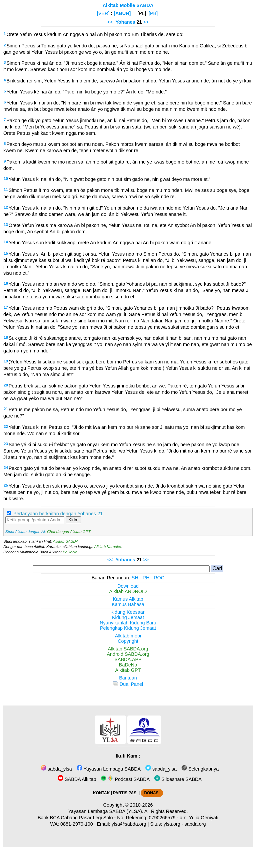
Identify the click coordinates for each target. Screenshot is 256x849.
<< (110, 22)
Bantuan (128, 677)
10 (6, 179)
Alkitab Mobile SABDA (128, 5)
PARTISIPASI (125, 793)
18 (6, 337)
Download (128, 586)
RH (146, 577)
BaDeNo (70, 552)
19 (6, 361)
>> (146, 22)
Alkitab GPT (128, 670)
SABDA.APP (128, 659)
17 (6, 307)
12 (6, 207)
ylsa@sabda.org (128, 824)
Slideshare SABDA (178, 779)
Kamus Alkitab (128, 599)
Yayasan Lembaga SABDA (109, 769)
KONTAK (101, 793)
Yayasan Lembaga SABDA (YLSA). (105, 811)
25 (6, 485)
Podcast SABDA (125, 779)
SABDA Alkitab (77, 779)
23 (6, 444)
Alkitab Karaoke (107, 547)
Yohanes (125, 22)
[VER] (103, 13)
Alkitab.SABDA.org (128, 648)
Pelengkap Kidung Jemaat (128, 628)
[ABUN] (122, 13)
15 (6, 253)
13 (6, 225)
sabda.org (195, 824)
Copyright (128, 641)
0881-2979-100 (76, 824)
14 (6, 242)
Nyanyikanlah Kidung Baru (128, 622)
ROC (159, 577)
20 (6, 385)
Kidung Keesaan (128, 612)
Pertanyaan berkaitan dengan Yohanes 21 (58, 513)
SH (135, 577)
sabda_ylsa (56, 769)
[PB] (153, 13)
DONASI (151, 793)
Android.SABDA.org (128, 654)
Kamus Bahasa (128, 604)
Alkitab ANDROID (128, 591)
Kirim (73, 519)
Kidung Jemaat (128, 617)
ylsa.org (171, 824)
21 (6, 409)
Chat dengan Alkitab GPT (68, 532)
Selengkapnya (200, 769)
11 (6, 190)
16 (6, 283)
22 (6, 427)
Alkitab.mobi (128, 635)
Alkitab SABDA (66, 541)
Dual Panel (128, 684)
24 (6, 468)
